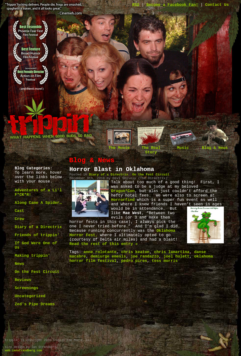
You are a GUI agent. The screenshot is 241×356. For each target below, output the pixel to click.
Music (182, 146)
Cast (19, 211)
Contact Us (217, 5)
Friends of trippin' (37, 235)
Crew (19, 219)
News (19, 264)
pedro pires (134, 261)
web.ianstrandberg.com (23, 350)
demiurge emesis (108, 256)
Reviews (23, 280)
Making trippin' (32, 256)
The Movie (119, 146)
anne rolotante (100, 252)
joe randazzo (145, 256)
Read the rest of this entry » (103, 244)
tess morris (165, 261)
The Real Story (151, 149)
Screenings (26, 288)
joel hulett (177, 256)
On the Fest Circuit (37, 272)
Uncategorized (30, 296)
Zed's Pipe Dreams (35, 304)
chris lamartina (172, 252)
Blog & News (214, 146)
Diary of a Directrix (38, 227)
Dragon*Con (123, 191)
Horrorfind (123, 200)
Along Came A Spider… (38, 203)
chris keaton (135, 252)
